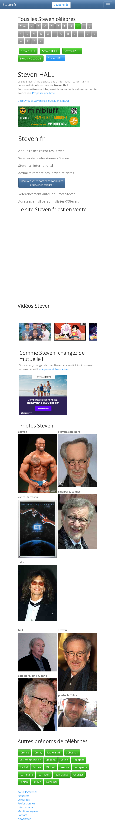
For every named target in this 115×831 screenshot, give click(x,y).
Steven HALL (55, 58)
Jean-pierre (80, 767)
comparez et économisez (54, 369)
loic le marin (54, 752)
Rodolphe (78, 760)
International (25, 807)
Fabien (24, 782)
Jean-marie (26, 774)
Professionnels (27, 803)
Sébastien (72, 752)
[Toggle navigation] (107, 4)
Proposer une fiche (43, 93)
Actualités (23, 796)
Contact (22, 815)
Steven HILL (28, 51)
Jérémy (38, 752)
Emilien (37, 782)
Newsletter (24, 819)
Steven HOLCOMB (30, 58)
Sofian (64, 760)
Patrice (37, 767)
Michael (50, 767)
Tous (23, 26)
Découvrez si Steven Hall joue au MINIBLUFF (44, 100)
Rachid (24, 767)
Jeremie (64, 767)
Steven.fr (9, 4)
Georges (78, 774)
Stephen (51, 760)
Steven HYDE (72, 51)
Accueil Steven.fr (27, 792)
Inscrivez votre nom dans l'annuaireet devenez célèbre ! (41, 183)
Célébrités (61, 4)
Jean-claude (61, 774)
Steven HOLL (50, 51)
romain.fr (51, 782)
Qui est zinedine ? (30, 760)
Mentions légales (28, 811)
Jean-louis (44, 774)
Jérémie (24, 752)
